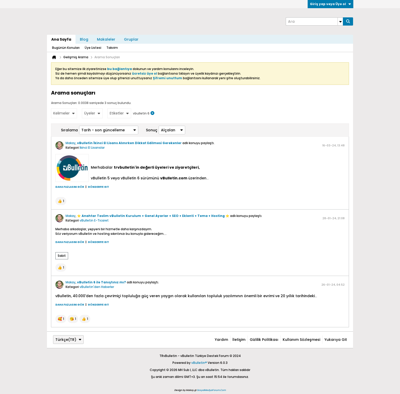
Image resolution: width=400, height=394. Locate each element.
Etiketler (119, 113)
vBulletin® (199, 363)
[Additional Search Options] (340, 21)
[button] (60, 201)
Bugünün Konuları (66, 47)
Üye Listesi (93, 47)
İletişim (238, 339)
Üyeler (92, 113)
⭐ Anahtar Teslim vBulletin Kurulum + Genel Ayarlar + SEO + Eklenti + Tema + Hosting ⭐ (153, 216)
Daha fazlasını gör (69, 187)
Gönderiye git (98, 187)
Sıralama (69, 130)
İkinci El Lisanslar (92, 147)
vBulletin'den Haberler (97, 287)
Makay (71, 143)
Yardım (221, 339)
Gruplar (131, 39)
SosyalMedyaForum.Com (211, 390)
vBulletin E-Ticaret (94, 220)
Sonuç (151, 130)
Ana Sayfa (61, 39)
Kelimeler (64, 113)
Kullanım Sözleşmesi (301, 339)
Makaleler (106, 39)
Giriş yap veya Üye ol (330, 4)
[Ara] (314, 21)
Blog (84, 39)
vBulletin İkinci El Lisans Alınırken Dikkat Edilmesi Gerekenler (129, 143)
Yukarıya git (335, 339)
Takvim (112, 47)
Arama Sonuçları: (64, 103)
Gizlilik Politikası (264, 339)
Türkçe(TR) (68, 339)
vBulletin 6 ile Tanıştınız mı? (101, 282)
